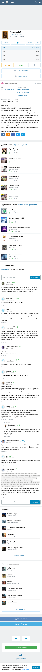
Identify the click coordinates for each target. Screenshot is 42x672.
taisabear (9, 371)
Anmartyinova (10, 360)
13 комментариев (21, 70)
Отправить (34, 277)
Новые (13, 269)
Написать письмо (21, 647)
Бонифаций (11, 425)
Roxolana (9, 406)
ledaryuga (9, 382)
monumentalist (10, 327)
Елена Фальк (10, 469)
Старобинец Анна (16, 34)
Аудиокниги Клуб (21, 654)
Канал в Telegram (21, 624)
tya (7, 456)
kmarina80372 (10, 298)
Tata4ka (8, 283)
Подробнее (25, 669)
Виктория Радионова (15, 440)
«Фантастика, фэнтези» (27, 205)
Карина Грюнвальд (12, 346)
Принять (36, 667)
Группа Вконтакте (21, 619)
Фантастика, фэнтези (9, 83)
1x (37, 42)
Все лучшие (20, 609)
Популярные (5, 269)
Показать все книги (20, 555)
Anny (7, 309)
